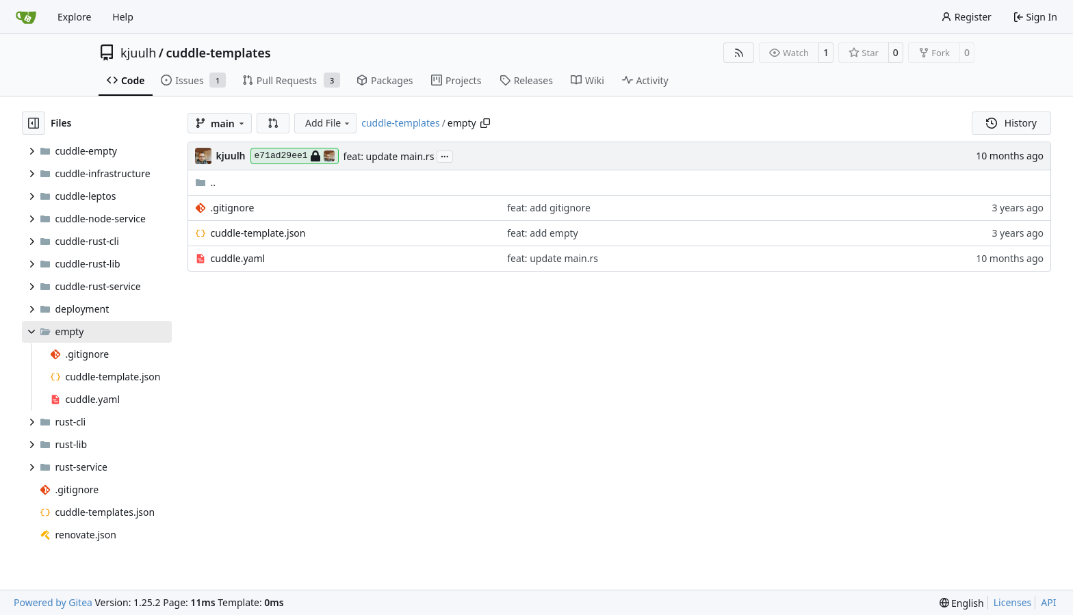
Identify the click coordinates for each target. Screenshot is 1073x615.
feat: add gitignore (549, 207)
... (445, 155)
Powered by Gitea (53, 602)
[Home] (26, 17)
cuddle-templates (218, 53)
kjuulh (138, 53)
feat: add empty (542, 232)
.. (205, 182)
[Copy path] (485, 123)
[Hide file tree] (33, 123)
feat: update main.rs (389, 156)
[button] (273, 123)
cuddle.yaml (238, 258)
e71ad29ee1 (295, 156)
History (1011, 122)
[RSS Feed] (739, 52)
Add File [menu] (328, 122)
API (1048, 602)
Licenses (1013, 602)
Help (122, 16)
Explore (74, 16)
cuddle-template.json (258, 232)
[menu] (962, 603)
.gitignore (233, 207)
